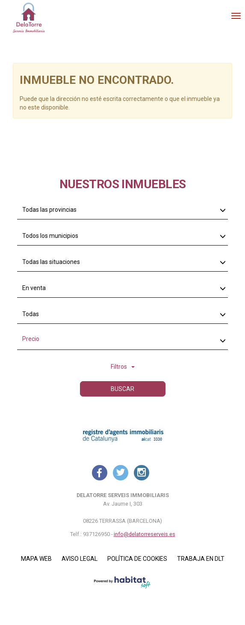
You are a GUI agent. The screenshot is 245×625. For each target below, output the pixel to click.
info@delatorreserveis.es (144, 534)
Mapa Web (36, 558)
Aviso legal (79, 558)
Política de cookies (137, 558)
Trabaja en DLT (200, 558)
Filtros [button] (123, 366)
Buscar (122, 388)
